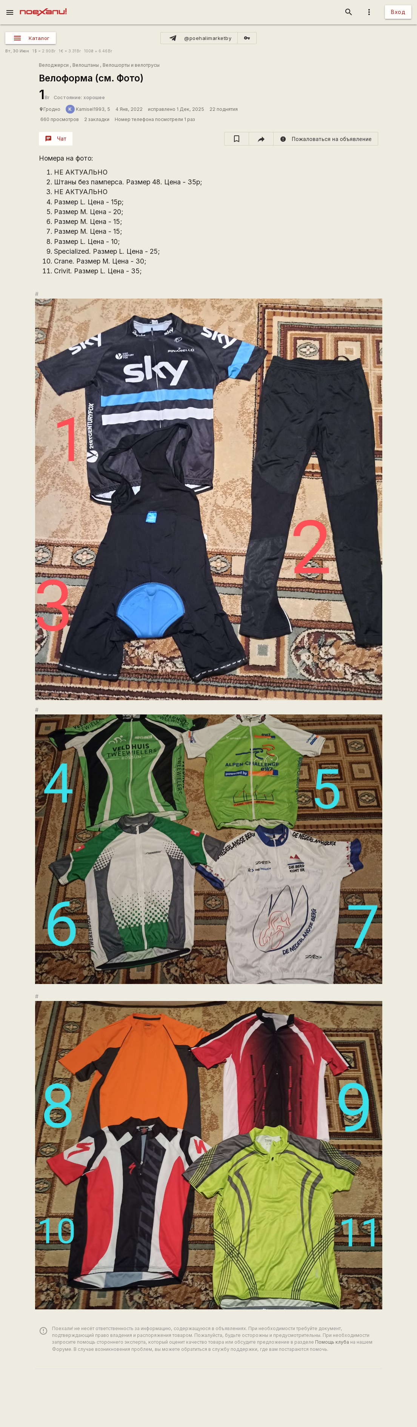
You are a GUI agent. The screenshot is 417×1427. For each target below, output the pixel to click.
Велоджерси (54, 65)
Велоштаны (85, 65)
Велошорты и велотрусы (131, 65)
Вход (398, 12)
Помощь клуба (332, 1342)
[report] (326, 139)
